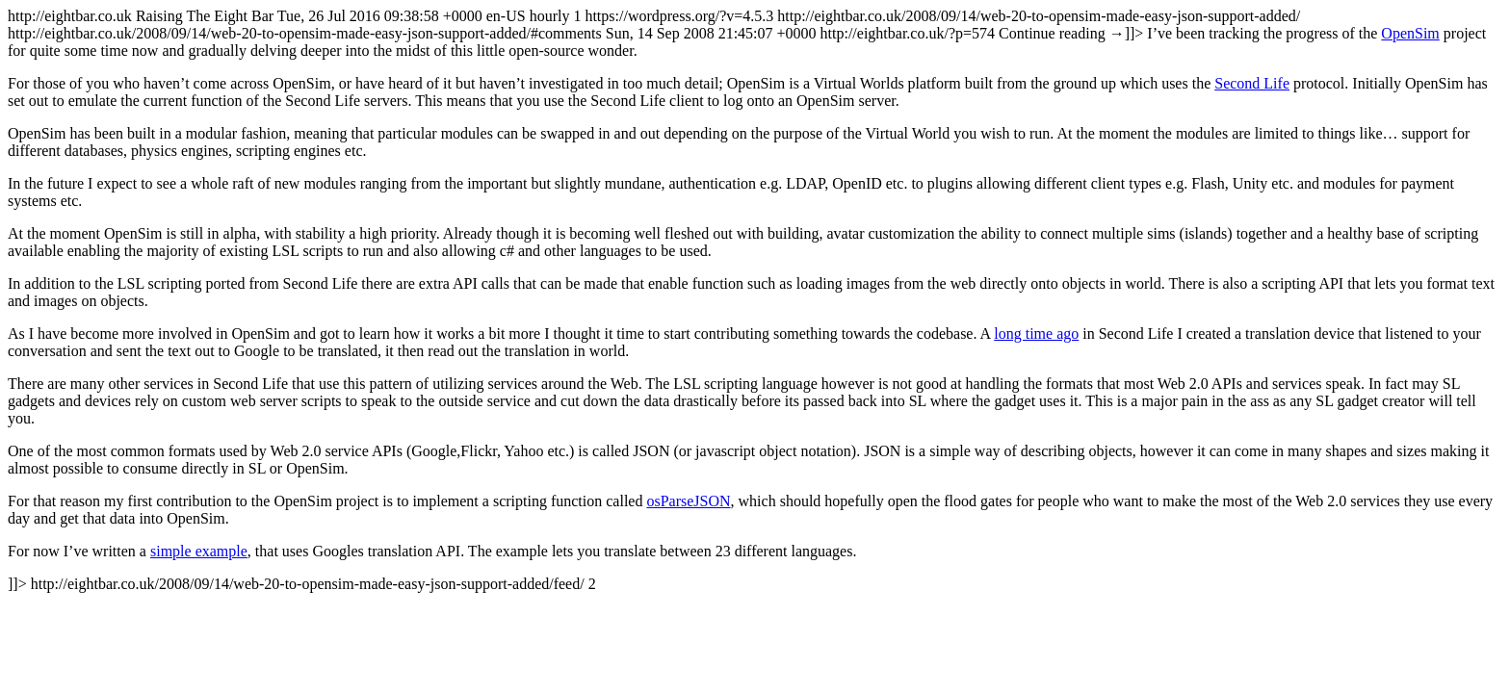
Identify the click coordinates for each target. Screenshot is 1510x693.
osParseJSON (688, 501)
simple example (198, 551)
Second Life (1251, 83)
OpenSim (1410, 33)
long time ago (1036, 333)
